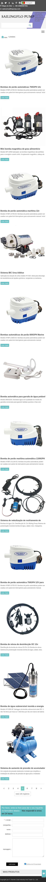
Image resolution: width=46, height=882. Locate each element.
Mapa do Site (7, 6)
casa (4, 36)
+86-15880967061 (21, 6)
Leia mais (4, 98)
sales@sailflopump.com (11, 9)
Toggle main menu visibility (43, 31)
